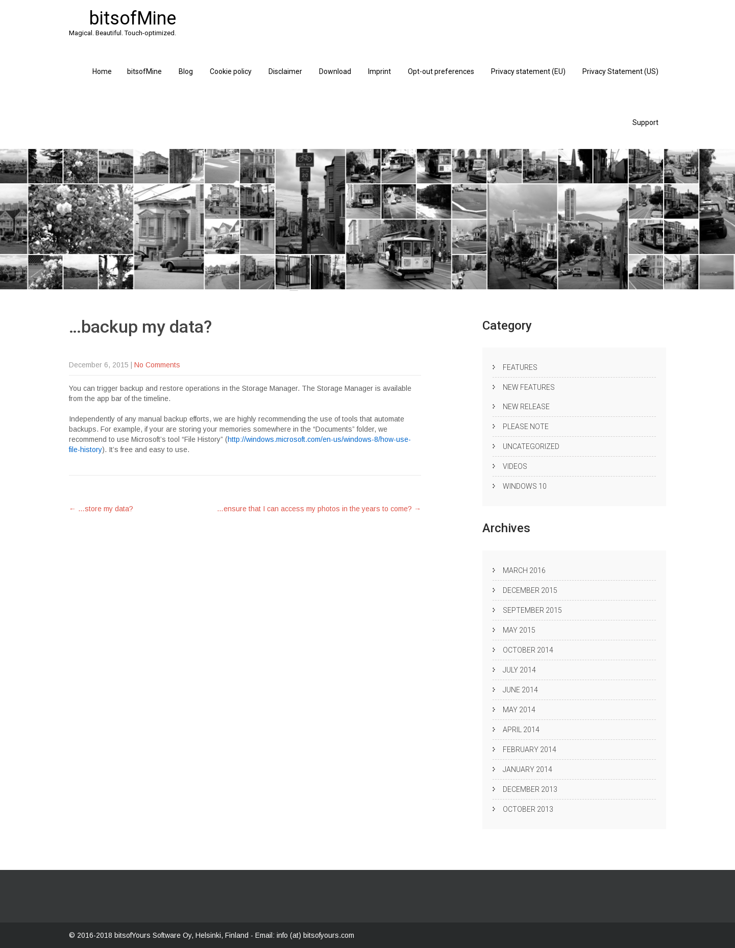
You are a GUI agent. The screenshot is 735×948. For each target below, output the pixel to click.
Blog (186, 71)
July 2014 (519, 670)
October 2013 (528, 809)
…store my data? (101, 509)
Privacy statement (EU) (528, 71)
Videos (515, 466)
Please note (526, 426)
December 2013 (530, 789)
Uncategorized (531, 446)
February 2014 (529, 749)
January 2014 (527, 769)
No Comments (157, 365)
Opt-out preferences (441, 71)
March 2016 (524, 570)
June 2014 (520, 690)
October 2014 (528, 650)
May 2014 (519, 710)
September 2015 (532, 610)
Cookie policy (231, 71)
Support (645, 122)
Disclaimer (285, 71)
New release (526, 407)
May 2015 (519, 630)
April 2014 (521, 730)
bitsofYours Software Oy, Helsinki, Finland (182, 935)
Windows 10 (525, 486)
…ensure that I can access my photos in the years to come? (319, 509)
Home (102, 71)
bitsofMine (144, 71)
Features (520, 367)
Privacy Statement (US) (620, 71)
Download (335, 71)
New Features (529, 387)
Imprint (379, 71)
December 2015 (530, 590)
